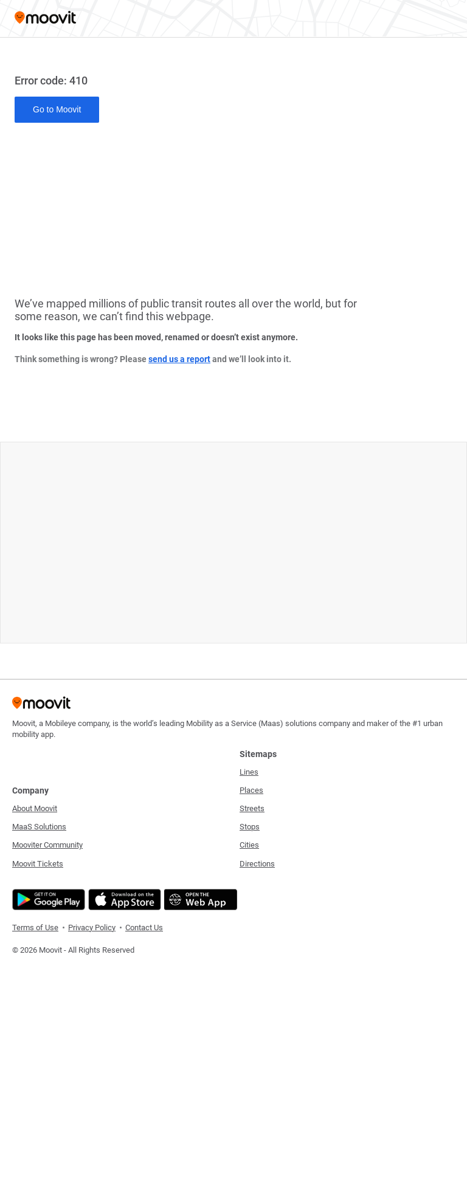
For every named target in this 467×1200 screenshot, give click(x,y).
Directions (257, 863)
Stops (250, 826)
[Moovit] (45, 18)
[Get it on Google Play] (47, 899)
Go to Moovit (57, 109)
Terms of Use (35, 927)
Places (251, 790)
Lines (249, 772)
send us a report (179, 359)
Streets (252, 808)
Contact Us (144, 927)
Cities (249, 844)
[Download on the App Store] (123, 899)
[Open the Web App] (199, 899)
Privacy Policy (92, 927)
